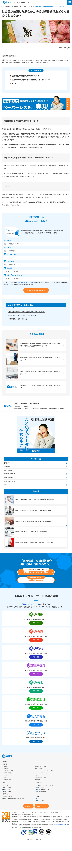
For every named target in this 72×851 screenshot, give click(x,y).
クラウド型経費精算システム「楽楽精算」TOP (11, 6)
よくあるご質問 (7, 798)
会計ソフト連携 (7, 793)
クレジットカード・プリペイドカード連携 (44, 776)
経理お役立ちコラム (28, 6)
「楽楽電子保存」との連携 (40, 784)
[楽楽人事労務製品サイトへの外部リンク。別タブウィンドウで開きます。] (36, 726)
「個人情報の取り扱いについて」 (25, 282)
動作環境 (5, 800)
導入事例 (5, 791)
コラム (38, 805)
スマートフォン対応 (39, 778)
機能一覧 (5, 770)
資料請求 (28, 813)
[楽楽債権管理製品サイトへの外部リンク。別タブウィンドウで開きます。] (36, 709)
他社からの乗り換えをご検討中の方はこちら (14, 805)
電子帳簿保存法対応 (9, 482)
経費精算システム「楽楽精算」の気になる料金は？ (25, 316)
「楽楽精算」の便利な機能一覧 (18, 319)
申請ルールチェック (39, 782)
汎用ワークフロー (8, 784)
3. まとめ (13, 84)
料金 (4, 789)
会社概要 (39, 789)
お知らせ (6, 485)
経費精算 (6, 463)
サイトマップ (40, 807)
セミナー (39, 802)
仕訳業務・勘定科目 (9, 56)
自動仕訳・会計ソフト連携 (40, 772)
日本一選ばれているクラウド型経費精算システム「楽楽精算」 (29, 312)
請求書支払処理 (7, 778)
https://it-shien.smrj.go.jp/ (60, 831)
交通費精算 (7, 467)
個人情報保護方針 (41, 798)
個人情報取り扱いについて (44, 796)
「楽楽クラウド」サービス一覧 (45, 791)
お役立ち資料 (6, 796)
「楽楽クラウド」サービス (30, 610)
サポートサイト (41, 793)
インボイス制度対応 (8, 782)
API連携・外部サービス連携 (41, 780)
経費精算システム (8, 478)
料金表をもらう (41, 813)
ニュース (39, 800)
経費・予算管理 (38, 774)
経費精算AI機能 (7, 786)
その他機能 (37, 786)
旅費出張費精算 (8, 471)
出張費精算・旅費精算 (9, 776)
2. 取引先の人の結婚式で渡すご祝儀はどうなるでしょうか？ (30, 80)
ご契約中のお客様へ (8, 802)
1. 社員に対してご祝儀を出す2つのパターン (25, 76)
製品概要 (5, 768)
